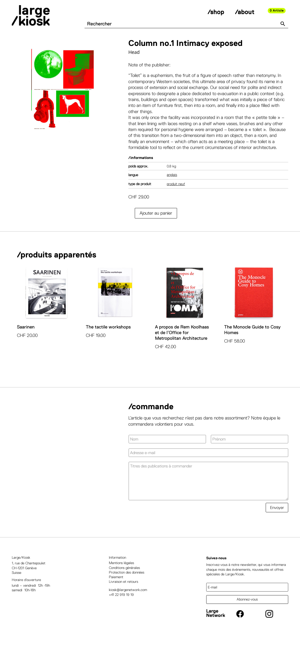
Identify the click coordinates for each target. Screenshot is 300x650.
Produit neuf (176, 196)
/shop (216, 11)
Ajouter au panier (156, 225)
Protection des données (126, 585)
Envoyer (277, 520)
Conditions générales (124, 580)
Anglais (172, 187)
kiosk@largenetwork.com (128, 602)
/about (244, 11)
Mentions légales (121, 575)
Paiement (116, 589)
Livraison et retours (123, 594)
